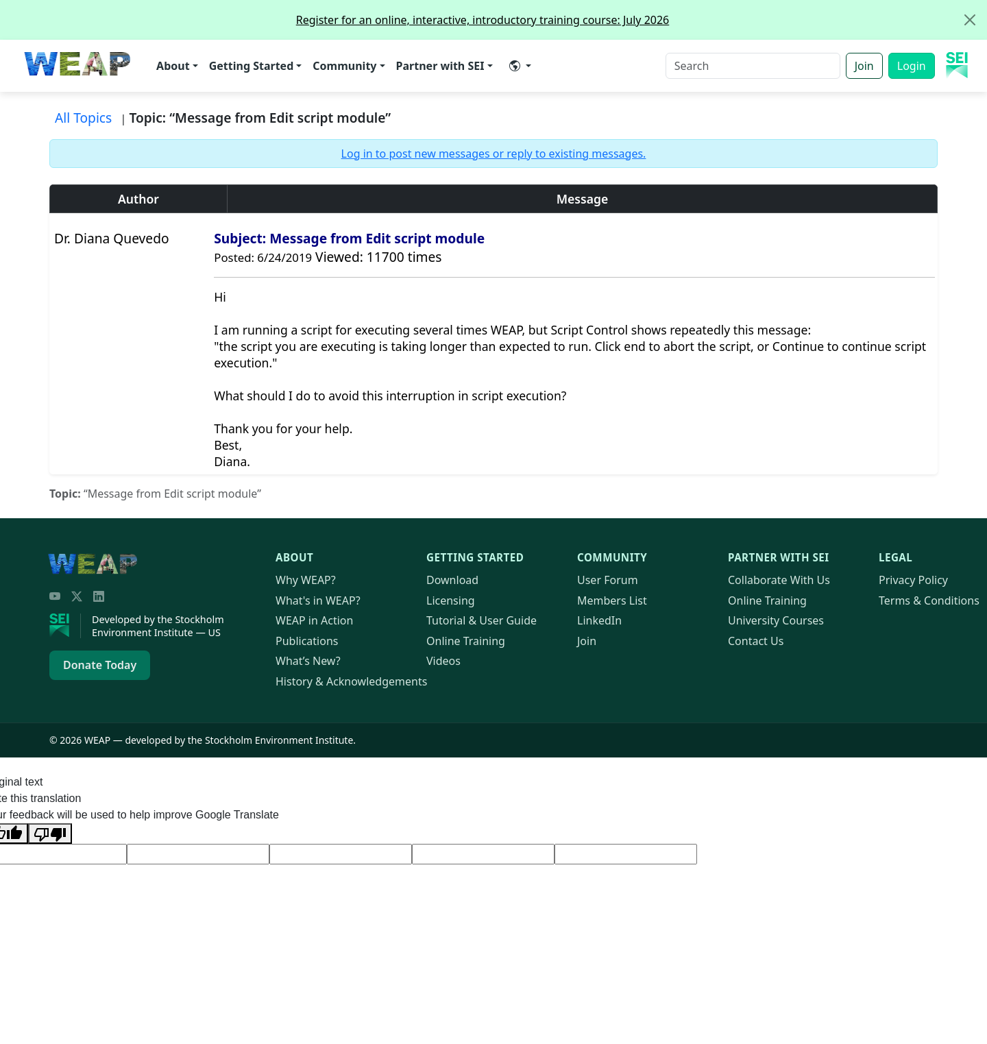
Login (911, 65)
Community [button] (344, 65)
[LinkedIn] (98, 596)
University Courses (776, 620)
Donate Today (99, 664)
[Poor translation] (50, 833)
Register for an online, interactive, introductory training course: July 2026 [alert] (641, 20)
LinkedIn (599, 620)
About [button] (173, 65)
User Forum (607, 579)
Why (306, 579)
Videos (443, 660)
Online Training (465, 640)
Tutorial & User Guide (481, 620)
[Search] (753, 66)
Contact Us (755, 640)
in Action (314, 620)
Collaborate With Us (779, 579)
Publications (307, 640)
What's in (318, 600)
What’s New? (308, 660)
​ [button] (514, 65)
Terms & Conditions (929, 600)
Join (864, 65)
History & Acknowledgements (351, 681)
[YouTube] (54, 596)
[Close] (969, 20)
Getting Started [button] (251, 65)
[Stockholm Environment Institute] (65, 626)
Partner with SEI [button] (440, 65)
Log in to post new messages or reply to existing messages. (493, 153)
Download (452, 579)
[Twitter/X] (76, 596)
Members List (612, 600)
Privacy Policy (913, 579)
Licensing (450, 600)
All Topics (83, 117)
